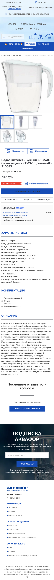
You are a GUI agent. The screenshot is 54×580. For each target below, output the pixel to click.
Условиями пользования (32, 472)
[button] (13, 8)
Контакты (34, 29)
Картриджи (43, 44)
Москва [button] (20, 208)
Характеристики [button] (11, 200)
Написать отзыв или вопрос (27, 409)
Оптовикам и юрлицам (33, 24)
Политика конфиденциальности (22, 556)
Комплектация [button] (43, 200)
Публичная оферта (16, 534)
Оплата (11, 511)
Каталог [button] (12, 24)
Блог (10, 548)
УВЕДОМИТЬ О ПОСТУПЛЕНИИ (27, 191)
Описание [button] (28, 200)
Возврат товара (15, 515)
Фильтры (30, 44)
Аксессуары (27, 49)
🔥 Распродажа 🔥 (14, 44)
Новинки (19, 29)
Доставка (12, 507)
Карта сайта (13, 530)
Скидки (11, 552)
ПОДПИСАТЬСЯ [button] (27, 464)
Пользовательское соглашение (21, 538)
